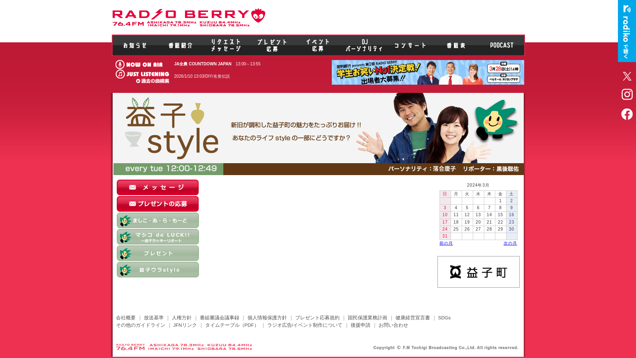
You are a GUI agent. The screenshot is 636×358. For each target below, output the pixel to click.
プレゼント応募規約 (317, 317)
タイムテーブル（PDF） (232, 325)
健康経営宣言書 (412, 317)
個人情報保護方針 (267, 317)
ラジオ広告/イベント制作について (304, 325)
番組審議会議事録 (219, 317)
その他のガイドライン (140, 325)
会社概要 (126, 317)
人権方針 (182, 317)
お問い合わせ (393, 325)
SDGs (444, 317)
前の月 (446, 243)
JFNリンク (185, 325)
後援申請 (360, 325)
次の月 (510, 243)
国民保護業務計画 (367, 317)
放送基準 (154, 317)
